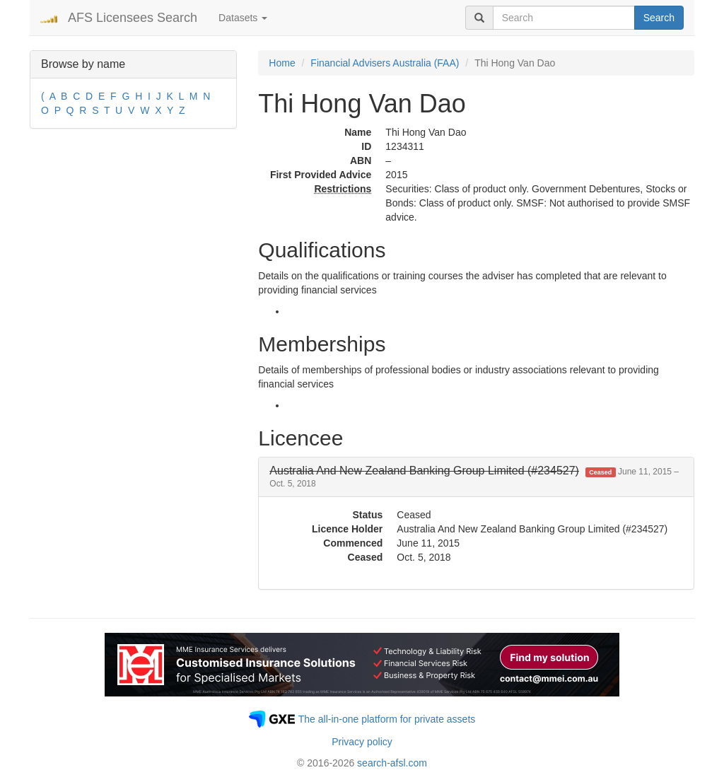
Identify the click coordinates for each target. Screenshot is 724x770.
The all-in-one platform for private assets (387, 719)
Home (282, 63)
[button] (474, 477)
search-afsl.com (392, 763)
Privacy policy (362, 741)
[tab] (476, 476)
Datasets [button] (242, 17)
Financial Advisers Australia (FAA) (384, 63)
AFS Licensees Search (132, 18)
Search (659, 17)
